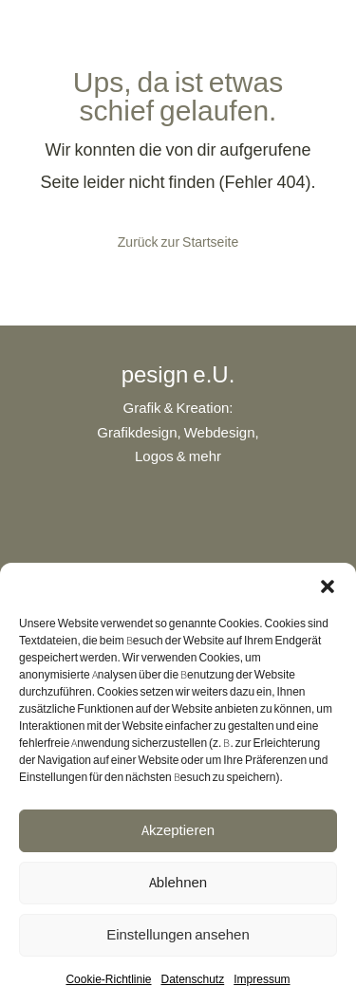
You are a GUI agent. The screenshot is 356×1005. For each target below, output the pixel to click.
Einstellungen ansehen (178, 934)
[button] (327, 586)
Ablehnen (178, 882)
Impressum (262, 979)
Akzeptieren (178, 830)
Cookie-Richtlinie (108, 979)
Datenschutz (193, 979)
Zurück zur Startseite (178, 242)
